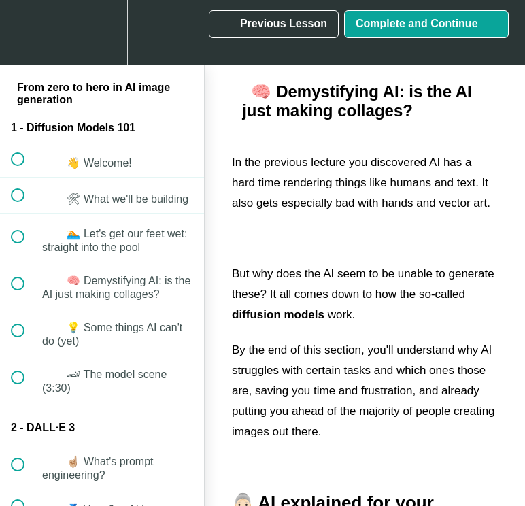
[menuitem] (102, 32)
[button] (25, 32)
